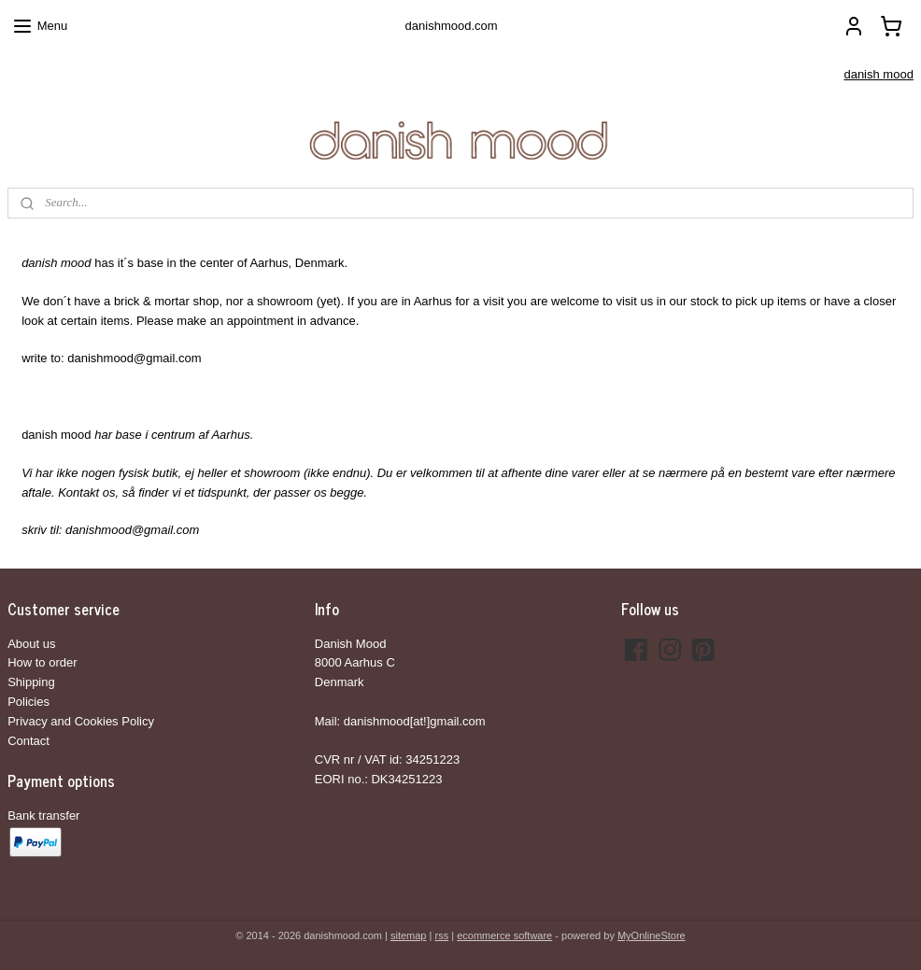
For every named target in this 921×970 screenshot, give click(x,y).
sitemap (408, 935)
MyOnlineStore (651, 935)
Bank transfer (43, 815)
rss (441, 935)
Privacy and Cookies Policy (80, 721)
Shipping (31, 682)
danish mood (878, 74)
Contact (28, 741)
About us (31, 644)
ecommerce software (504, 935)
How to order (42, 662)
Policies (28, 702)
